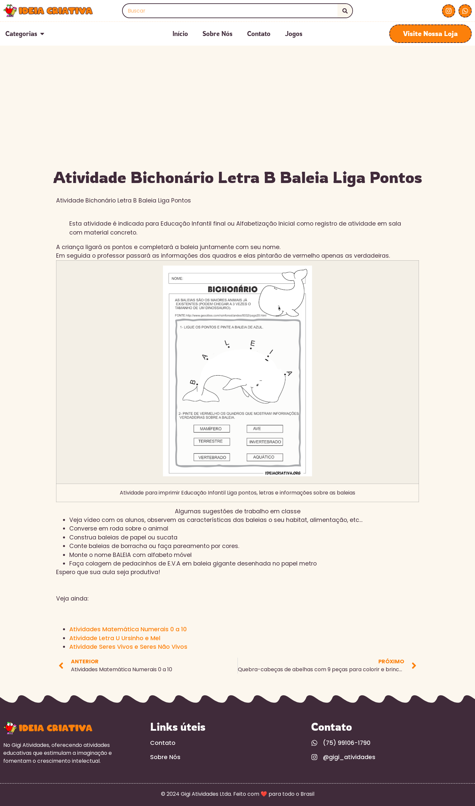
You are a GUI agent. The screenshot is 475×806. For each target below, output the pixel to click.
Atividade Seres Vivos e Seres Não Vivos (128, 647)
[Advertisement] (237, 115)
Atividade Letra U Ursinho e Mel (114, 638)
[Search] (344, 11)
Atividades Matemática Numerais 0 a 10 (128, 629)
